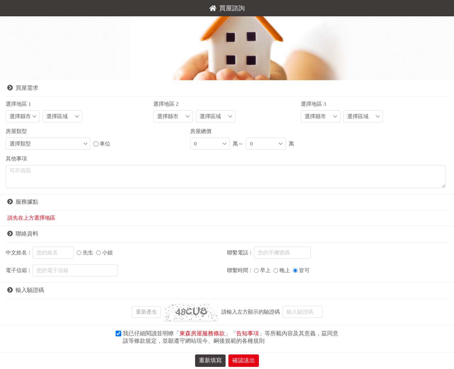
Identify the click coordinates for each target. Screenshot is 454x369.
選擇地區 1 (18, 104)
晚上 (284, 270)
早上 (265, 270)
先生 (88, 252)
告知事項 (247, 333)
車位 (105, 144)
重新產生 (146, 312)
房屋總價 (200, 131)
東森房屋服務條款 (202, 333)
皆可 (304, 270)
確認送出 (243, 360)
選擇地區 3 (313, 104)
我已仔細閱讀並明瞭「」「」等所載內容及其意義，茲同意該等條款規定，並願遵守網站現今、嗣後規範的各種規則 (230, 337)
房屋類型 (16, 131)
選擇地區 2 (165, 104)
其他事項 (16, 158)
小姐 (107, 252)
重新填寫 (210, 360)
